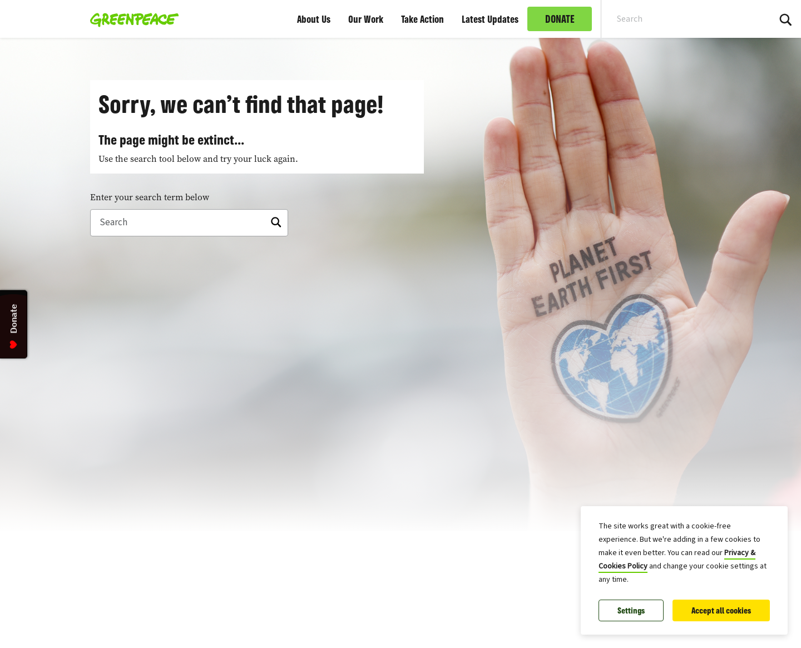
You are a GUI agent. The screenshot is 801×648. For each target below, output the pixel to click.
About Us (313, 19)
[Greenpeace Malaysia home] (131, 19)
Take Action (422, 19)
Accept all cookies (721, 610)
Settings (631, 610)
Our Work (365, 19)
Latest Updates (490, 19)
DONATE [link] (560, 19)
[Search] (189, 223)
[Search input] (678, 19)
